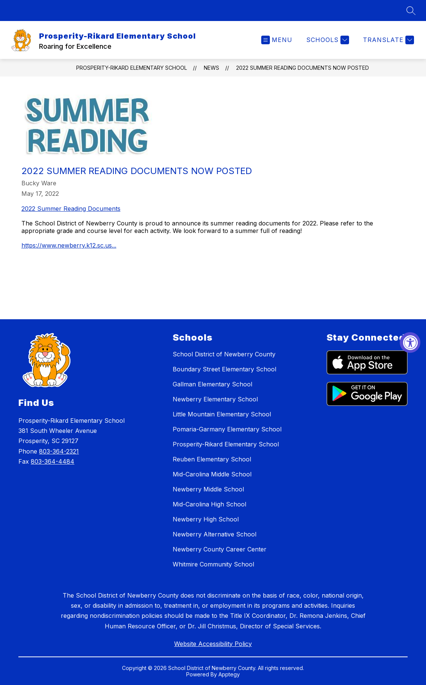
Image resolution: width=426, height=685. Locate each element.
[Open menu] (276, 40)
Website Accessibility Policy (213, 643)
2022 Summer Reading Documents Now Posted (302, 68)
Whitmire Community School (213, 564)
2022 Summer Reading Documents (70, 208)
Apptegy (229, 674)
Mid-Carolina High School (209, 504)
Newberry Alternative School (214, 534)
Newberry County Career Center (219, 549)
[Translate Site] (387, 40)
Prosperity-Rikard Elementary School (131, 68)
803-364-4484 (52, 461)
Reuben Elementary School (212, 459)
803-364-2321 (59, 451)
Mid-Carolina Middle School (212, 474)
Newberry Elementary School (215, 399)
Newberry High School (206, 519)
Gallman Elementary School (212, 384)
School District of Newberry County (224, 354)
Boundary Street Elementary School (224, 369)
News (211, 68)
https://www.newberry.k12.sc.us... (68, 245)
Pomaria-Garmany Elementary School (227, 429)
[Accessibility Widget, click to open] (410, 342)
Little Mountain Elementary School (222, 414)
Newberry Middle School (208, 489)
